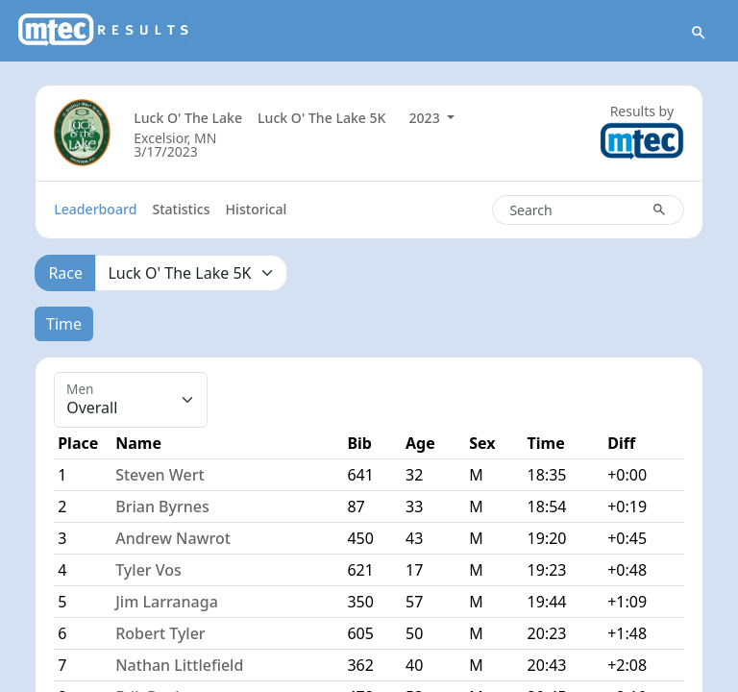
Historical (256, 209)
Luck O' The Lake (188, 118)
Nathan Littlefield (179, 665)
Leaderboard (95, 209)
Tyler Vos (148, 570)
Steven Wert (159, 474)
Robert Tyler (160, 633)
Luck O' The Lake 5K (321, 118)
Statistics (180, 209)
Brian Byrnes (162, 506)
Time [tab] (64, 323)
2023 (426, 118)
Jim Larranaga (166, 601)
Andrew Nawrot (173, 538)
